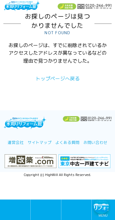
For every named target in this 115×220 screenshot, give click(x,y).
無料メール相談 (15, 210)
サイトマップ (40, 142)
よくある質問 (67, 142)
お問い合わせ (95, 142)
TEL (76, 210)
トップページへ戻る (58, 78)
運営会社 (16, 142)
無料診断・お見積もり (46, 210)
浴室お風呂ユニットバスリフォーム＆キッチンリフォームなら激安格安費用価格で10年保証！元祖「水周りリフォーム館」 (21, 6)
